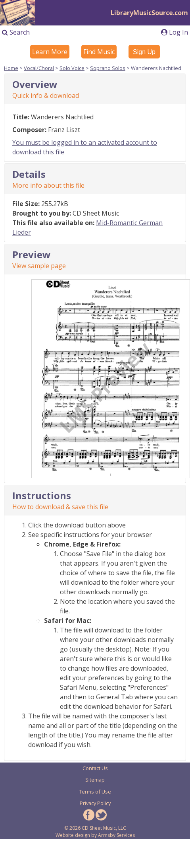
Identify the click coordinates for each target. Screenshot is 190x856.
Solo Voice (71, 68)
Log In (174, 32)
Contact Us (95, 768)
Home (11, 68)
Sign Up (144, 52)
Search (16, 32)
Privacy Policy (95, 803)
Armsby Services (116, 835)
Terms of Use (95, 791)
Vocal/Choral (39, 68)
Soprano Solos (107, 68)
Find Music (99, 51)
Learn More (49, 51)
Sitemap (95, 779)
